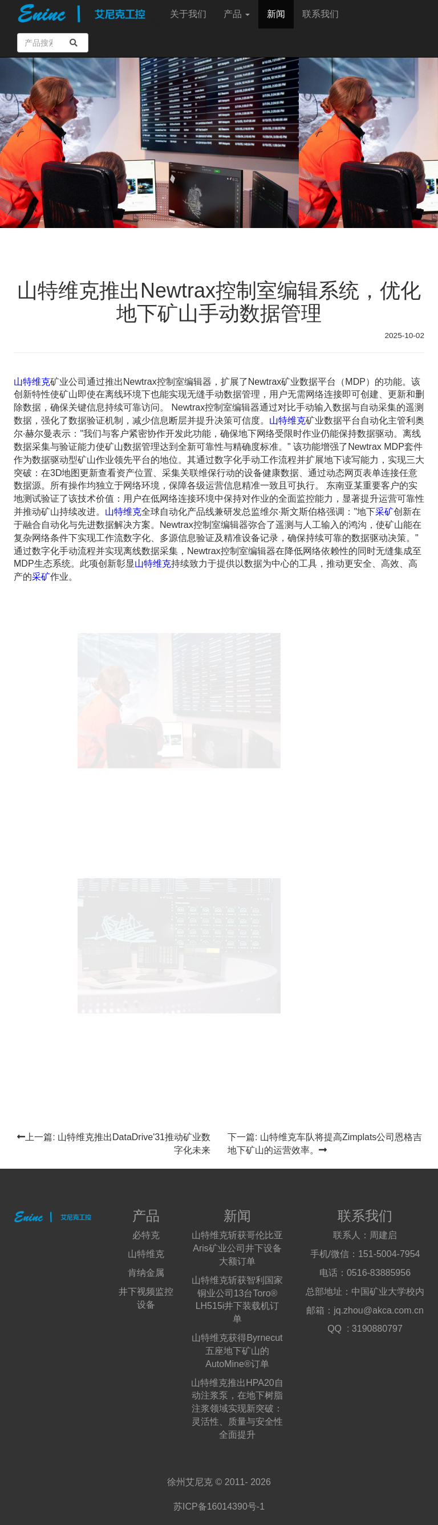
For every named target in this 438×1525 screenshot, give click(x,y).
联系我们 (320, 14)
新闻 (276, 14)
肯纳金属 (146, 1273)
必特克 (146, 1235)
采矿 (384, 512)
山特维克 (32, 382)
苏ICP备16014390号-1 (219, 1506)
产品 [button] (237, 14)
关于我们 (188, 14)
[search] (73, 42)
